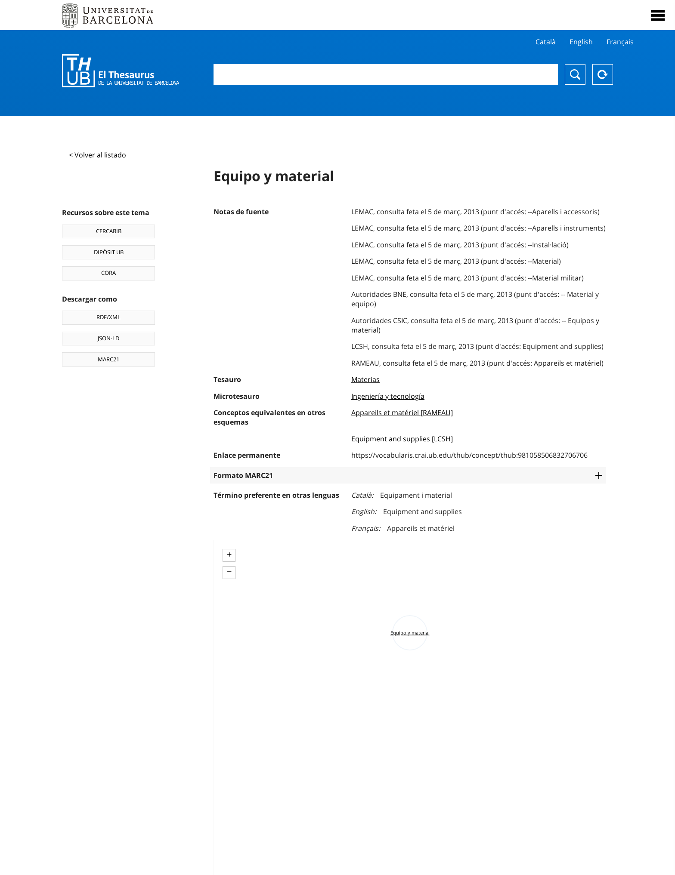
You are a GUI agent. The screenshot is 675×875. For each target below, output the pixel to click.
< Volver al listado (97, 155)
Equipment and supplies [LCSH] (402, 439)
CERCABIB (108, 231)
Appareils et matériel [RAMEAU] (402, 412)
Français (620, 41)
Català (546, 41)
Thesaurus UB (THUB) (120, 71)
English (581, 41)
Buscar (575, 74)
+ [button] (229, 554)
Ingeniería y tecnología (387, 396)
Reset (602, 74)
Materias (365, 379)
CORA (108, 273)
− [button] (229, 571)
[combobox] (386, 74)
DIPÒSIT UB (109, 252)
